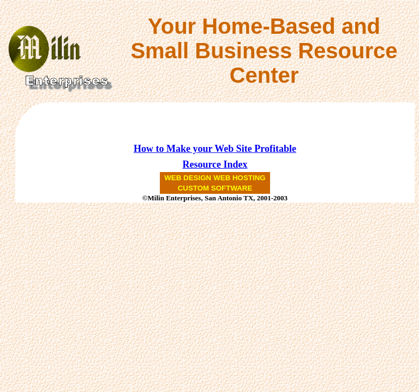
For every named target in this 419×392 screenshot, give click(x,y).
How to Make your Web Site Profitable (215, 148)
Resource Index (214, 164)
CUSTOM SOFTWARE (215, 188)
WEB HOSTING (239, 178)
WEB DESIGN (187, 178)
